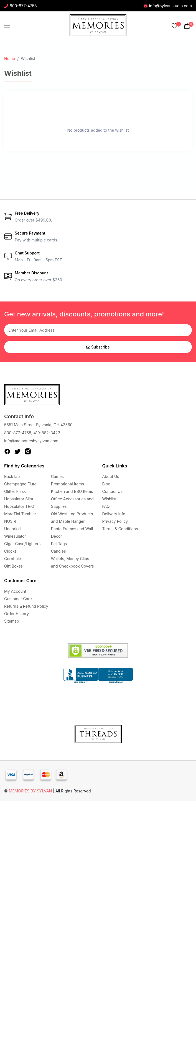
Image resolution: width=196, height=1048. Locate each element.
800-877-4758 (20, 5)
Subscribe (98, 347)
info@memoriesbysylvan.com (31, 440)
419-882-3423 (46, 432)
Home (9, 58)
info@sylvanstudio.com (168, 5)
